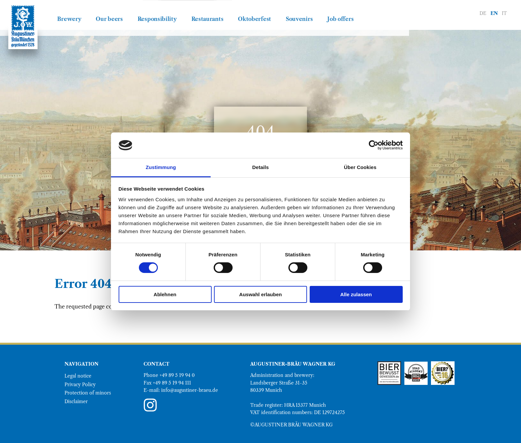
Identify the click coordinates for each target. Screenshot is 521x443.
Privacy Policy (80, 385)
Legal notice (77, 376)
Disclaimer (76, 401)
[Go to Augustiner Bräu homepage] (23, 26)
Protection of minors (87, 393)
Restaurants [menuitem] (262, 13)
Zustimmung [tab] (161, 167)
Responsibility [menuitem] (212, 13)
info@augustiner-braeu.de (189, 390)
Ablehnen (165, 294)
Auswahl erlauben (260, 294)
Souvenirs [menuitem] (354, 13)
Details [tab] (260, 167)
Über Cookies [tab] (360, 167)
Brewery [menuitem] (124, 13)
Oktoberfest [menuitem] (309, 13)
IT (504, 13)
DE (482, 13)
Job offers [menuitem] (395, 13)
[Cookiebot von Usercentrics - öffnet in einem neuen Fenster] (374, 145)
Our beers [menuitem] (164, 13)
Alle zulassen (356, 294)
